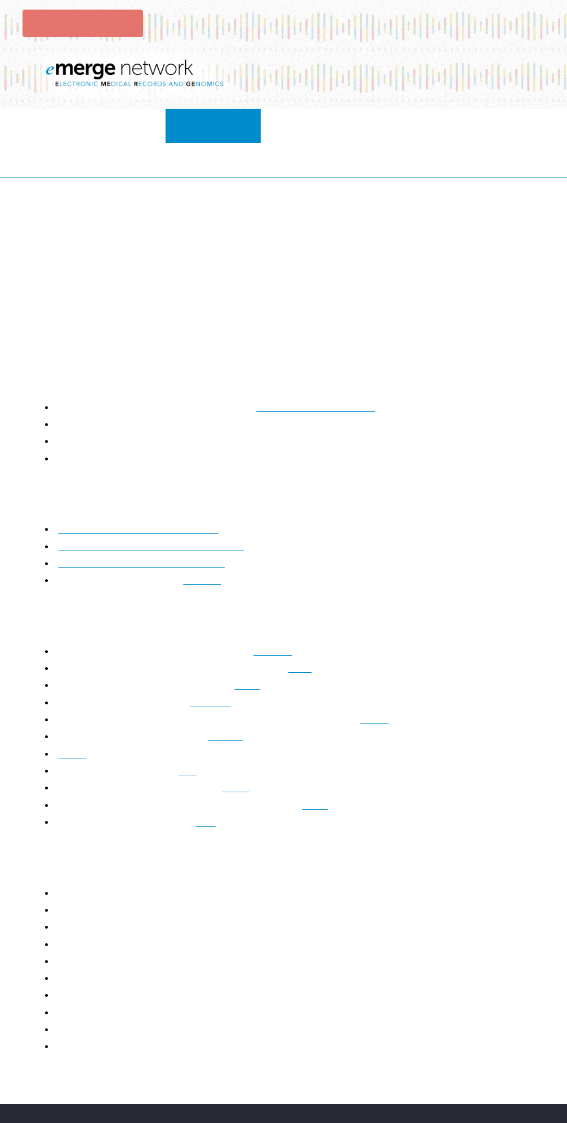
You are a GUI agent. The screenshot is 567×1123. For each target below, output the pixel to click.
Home (52, 125)
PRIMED (277, 617)
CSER (251, 652)
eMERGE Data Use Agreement (315, 373)
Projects (265, 125)
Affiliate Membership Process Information (140, 496)
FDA (203, 788)
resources (339, 125)
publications (425, 125)
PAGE (327, 771)
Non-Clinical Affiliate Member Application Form (151, 512)
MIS (191, 737)
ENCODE (209, 669)
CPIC (313, 634)
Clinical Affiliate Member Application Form (141, 529)
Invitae (74, 720)
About (109, 125)
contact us (209, 547)
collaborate (183, 125)
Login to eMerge (82, 23)
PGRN (243, 754)
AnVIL (390, 685)
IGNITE (230, 703)
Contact (506, 125)
